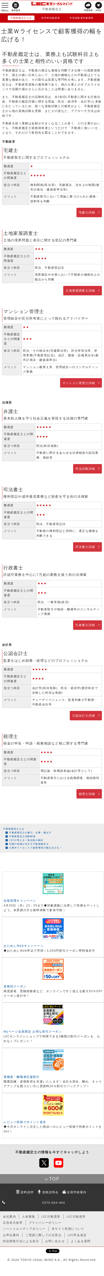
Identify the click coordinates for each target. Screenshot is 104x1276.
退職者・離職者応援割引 (22, 1077)
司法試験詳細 (85, 469)
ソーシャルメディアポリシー (24, 1229)
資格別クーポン (15, 986)
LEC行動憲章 (51, 1216)
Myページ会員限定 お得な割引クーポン (33, 1031)
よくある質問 (81, 1241)
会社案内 (9, 1216)
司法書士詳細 (85, 547)
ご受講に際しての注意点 (43, 1235)
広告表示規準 (13, 1223)
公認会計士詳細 (83, 715)
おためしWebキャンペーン (23, 946)
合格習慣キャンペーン (20, 900)
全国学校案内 (77, 1192)
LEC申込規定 (77, 1235)
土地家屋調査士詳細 (80, 290)
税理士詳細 (87, 794)
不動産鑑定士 (52, 9)
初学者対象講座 (50, 17)
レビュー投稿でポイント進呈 (25, 1122)
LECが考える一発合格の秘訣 (26, 840)
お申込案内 (11, 1235)
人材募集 (28, 1216)
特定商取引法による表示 (21, 1241)
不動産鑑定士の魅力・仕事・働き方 (30, 832)
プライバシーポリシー (45, 1223)
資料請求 (27, 1192)
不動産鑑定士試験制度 (22, 836)
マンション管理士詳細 (78, 383)
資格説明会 (50, 1192)
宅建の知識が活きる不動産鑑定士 (29, 843)
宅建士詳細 (87, 212)
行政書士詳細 (85, 625)
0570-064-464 (53, 1203)
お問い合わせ (55, 1241)
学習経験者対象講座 (81, 17)
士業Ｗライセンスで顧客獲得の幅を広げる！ (35, 847)
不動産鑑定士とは (21, 17)
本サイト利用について (68, 1229)
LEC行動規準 (76, 1216)
